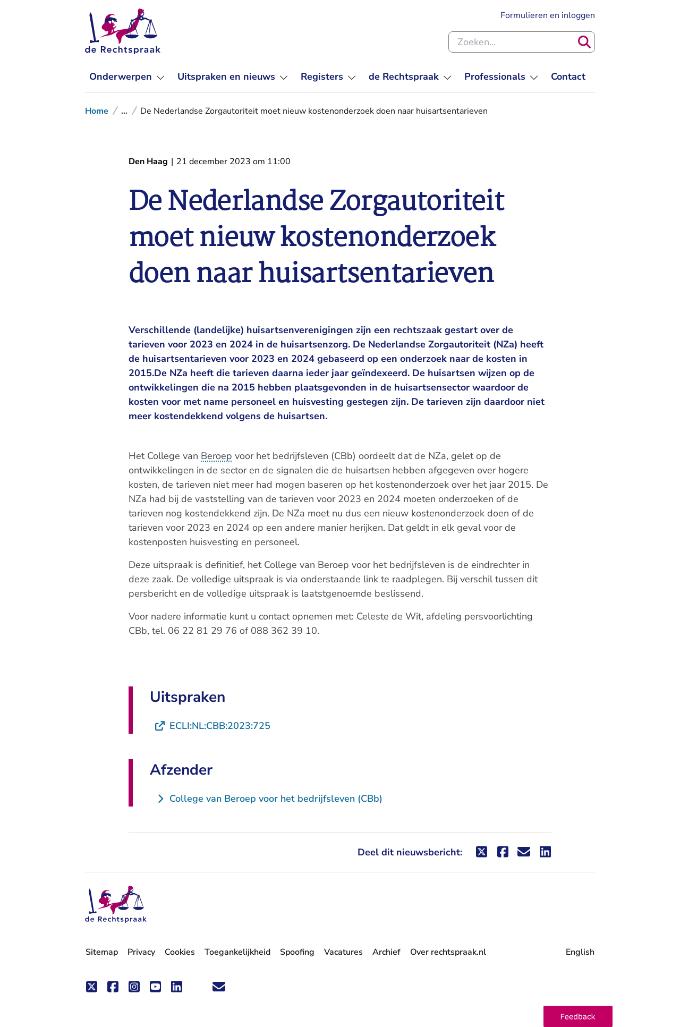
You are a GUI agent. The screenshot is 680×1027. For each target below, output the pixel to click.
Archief (386, 952)
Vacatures (343, 952)
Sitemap (102, 952)
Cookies (180, 952)
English (580, 952)
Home (96, 111)
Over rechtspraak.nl (448, 952)
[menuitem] (127, 76)
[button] (578, 1016)
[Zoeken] (584, 42)
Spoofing (297, 952)
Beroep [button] (216, 455)
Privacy (141, 952)
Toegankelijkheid (237, 952)
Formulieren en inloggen (547, 15)
